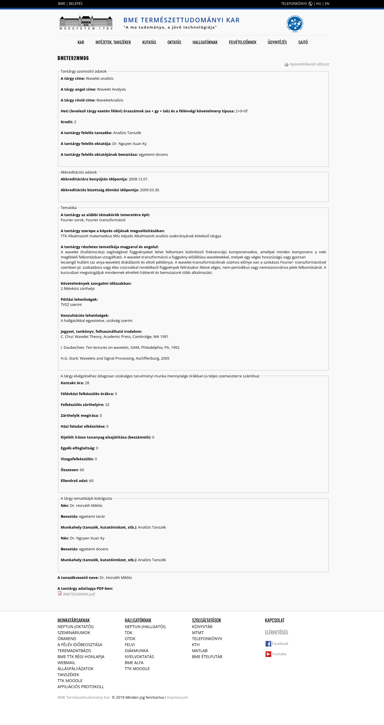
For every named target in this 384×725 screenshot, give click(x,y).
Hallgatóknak (205, 42)
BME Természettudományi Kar (181, 19)
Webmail (66, 662)
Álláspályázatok (75, 668)
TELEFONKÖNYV (294, 3)
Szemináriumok (74, 632)
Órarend (67, 638)
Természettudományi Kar (88, 697)
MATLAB (199, 650)
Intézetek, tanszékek (113, 42)
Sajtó (303, 42)
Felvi (130, 644)
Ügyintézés (277, 42)
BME (61, 3)
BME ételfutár (207, 656)
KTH (196, 644)
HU (318, 3)
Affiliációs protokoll (81, 686)
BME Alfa (134, 662)
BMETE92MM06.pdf (79, 594)
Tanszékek (68, 674)
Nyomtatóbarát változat (306, 64)
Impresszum (177, 697)
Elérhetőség (276, 632)
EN (327, 3)
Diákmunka (136, 650)
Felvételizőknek (242, 42)
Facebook (280, 643)
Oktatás (174, 42)
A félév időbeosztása (80, 644)
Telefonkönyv (207, 638)
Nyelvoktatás (139, 656)
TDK (128, 632)
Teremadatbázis (74, 650)
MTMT (198, 632)
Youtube (279, 653)
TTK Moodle (70, 680)
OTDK (130, 638)
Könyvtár (202, 626)
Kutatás (149, 42)
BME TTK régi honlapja (81, 656)
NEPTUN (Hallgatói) (145, 626)
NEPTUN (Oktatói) (76, 626)
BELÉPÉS (76, 3)
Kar (81, 42)
